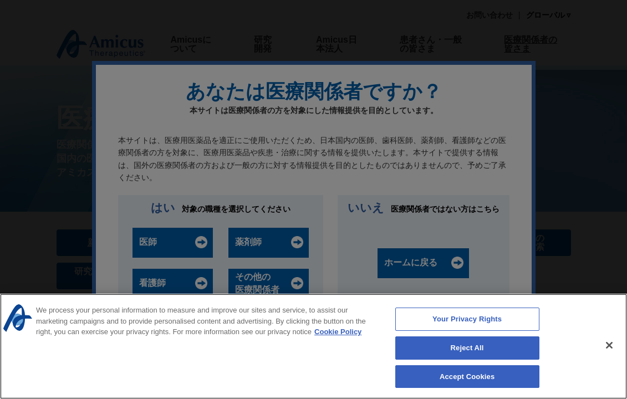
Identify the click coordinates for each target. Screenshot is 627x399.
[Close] (609, 346)
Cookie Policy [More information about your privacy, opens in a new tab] (337, 333)
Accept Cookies (467, 378)
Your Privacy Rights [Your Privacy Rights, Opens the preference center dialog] (467, 320)
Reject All (467, 349)
